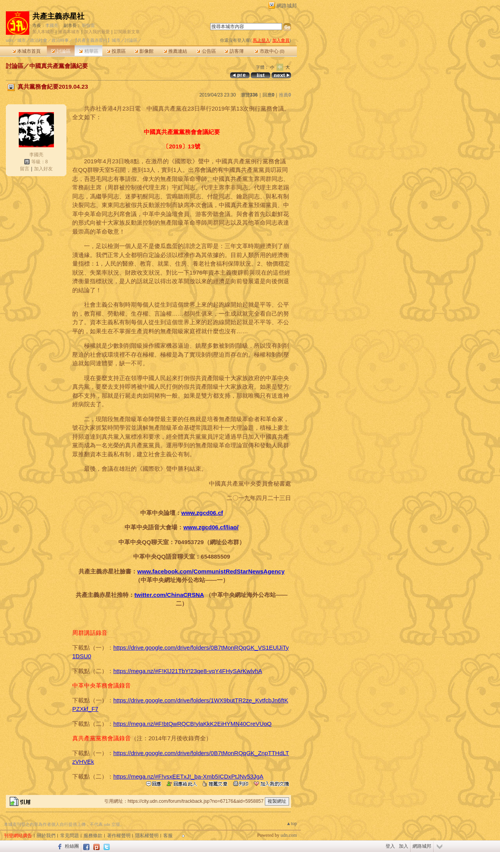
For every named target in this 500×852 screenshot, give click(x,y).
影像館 (144, 51)
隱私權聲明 (147, 835)
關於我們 (46, 835)
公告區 (206, 51)
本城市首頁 (26, 51)
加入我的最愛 (97, 31)
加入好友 (43, 168)
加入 (403, 846)
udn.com (288, 835)
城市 (21, 40)
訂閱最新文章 (127, 31)
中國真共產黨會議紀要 (58, 66)
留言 (24, 168)
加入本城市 (43, 31)
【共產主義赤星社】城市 (96, 40)
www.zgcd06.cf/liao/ (210, 527)
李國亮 (51, 25)
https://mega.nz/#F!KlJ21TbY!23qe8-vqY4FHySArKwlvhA (187, 671)
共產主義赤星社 (58, 16)
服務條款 (93, 835)
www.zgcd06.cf (202, 512)
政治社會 (38, 40)
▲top (291, 823)
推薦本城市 (69, 31)
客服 (168, 835)
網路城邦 (287, 6)
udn (9, 40)
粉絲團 (72, 846)
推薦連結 (175, 51)
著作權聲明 (118, 835)
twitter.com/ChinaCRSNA (169, 594)
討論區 (60, 51)
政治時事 (60, 40)
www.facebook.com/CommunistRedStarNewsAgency (210, 571)
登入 (390, 846)
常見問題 (69, 835)
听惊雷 (88, 25)
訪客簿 (233, 51)
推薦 (285, 95)
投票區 (116, 51)
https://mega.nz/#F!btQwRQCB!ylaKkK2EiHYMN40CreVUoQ (192, 723)
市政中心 (269, 51)
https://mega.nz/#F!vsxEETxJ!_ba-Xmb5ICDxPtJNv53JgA (188, 776)
